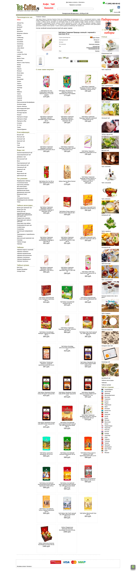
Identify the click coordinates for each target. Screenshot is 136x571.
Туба (18, 196)
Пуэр (18, 143)
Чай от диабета (106, 231)
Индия (106, 403)
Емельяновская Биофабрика (25, 102)
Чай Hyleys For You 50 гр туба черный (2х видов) (46, 182)
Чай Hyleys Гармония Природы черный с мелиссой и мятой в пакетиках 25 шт (67, 119)
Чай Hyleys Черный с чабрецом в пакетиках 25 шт (88, 151)
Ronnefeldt (20, 79)
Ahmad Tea (20, 23)
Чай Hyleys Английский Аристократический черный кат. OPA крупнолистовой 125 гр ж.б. (67, 485)
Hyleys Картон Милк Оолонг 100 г (67, 182)
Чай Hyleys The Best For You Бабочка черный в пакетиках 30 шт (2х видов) (67, 92)
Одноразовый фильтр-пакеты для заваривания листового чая (24, 215)
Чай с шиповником (107, 85)
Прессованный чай (22, 165)
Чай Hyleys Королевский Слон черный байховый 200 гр (88, 299)
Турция (107, 443)
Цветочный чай (21, 175)
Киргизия (107, 414)
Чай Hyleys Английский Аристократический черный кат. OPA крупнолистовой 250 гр (67, 424)
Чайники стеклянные (23, 257)
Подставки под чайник (24, 223)
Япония (107, 452)
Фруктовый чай (21, 173)
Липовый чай (106, 118)
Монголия (107, 422)
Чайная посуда (21, 242)
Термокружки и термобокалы (26, 234)
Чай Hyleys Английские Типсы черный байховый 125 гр (46, 510)
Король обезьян (22, 106)
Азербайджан (109, 389)
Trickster (19, 85)
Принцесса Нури (22, 119)
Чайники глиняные (22, 251)
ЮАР (106, 450)
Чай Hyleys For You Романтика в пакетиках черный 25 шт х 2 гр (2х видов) (46, 93)
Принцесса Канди (22, 117)
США (106, 437)
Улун (18, 145)
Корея (106, 418)
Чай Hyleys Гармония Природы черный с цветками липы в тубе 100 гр (67, 269)
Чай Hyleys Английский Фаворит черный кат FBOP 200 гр (46, 333)
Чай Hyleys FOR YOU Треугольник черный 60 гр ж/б (88, 273)
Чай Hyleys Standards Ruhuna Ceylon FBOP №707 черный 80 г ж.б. (88, 394)
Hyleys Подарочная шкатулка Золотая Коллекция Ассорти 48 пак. (67, 529)
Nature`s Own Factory (23, 62)
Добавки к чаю (21, 157)
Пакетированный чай (23, 163)
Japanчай (20, 46)
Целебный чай (106, 378)
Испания (107, 408)
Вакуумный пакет (22, 188)
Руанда (107, 433)
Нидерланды (108, 426)
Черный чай (20, 147)
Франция (107, 445)
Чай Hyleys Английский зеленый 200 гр (67, 302)
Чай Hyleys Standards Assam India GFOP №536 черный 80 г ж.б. (67, 394)
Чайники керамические (24, 253)
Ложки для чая (21, 209)
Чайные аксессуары (108, 380)
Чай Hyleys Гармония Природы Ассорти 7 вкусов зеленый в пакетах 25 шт (88, 88)
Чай (53, 4)
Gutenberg (20, 44)
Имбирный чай (106, 215)
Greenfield (20, 41)
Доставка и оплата (71, 2)
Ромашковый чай (107, 53)
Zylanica (19, 96)
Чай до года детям (107, 134)
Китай (106, 416)
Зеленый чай (21, 139)
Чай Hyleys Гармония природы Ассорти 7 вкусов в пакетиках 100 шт (88, 416)
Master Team (20, 58)
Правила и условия (75, 5)
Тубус (18, 202)
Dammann (20, 39)
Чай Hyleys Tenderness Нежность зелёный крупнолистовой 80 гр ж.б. (46, 364)
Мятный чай (105, 150)
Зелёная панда (21, 104)
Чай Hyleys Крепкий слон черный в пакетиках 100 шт (88, 238)
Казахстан (108, 410)
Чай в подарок (106, 313)
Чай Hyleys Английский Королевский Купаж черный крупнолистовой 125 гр (46, 484)
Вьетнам (107, 397)
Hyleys (44, 16)
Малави (107, 420)
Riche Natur (20, 73)
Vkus (18, 89)
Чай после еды (106, 263)
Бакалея (48, 8)
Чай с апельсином (107, 279)
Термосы (19, 236)
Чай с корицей (106, 102)
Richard (19, 71)
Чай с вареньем (106, 69)
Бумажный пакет (22, 194)
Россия (107, 431)
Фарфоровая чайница (23, 180)
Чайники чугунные (22, 261)
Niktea (19, 66)
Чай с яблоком (106, 199)
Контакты (81, 2)
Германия (107, 399)
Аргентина (108, 391)
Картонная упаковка (23, 184)
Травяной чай (21, 169)
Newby (19, 64)
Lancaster (20, 52)
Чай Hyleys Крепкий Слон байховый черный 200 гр (88, 207)
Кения (106, 412)
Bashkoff (19, 27)
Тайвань (107, 439)
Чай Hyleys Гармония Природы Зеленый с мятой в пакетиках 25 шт (67, 148)
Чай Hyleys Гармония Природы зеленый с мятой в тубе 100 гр (67, 329)
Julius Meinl (20, 48)
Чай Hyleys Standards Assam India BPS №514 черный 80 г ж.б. (46, 424)
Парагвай (107, 427)
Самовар (19, 240)
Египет (107, 401)
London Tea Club (22, 54)
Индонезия (108, 404)
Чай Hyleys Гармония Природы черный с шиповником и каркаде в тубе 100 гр (46, 239)
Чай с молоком (106, 166)
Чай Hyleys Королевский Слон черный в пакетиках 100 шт (46, 299)
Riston (19, 77)
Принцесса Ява (21, 121)
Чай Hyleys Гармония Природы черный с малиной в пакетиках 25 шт (88, 118)
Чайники (19, 244)
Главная (38, 16)
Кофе (46, 4)
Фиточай (19, 171)
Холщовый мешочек (23, 198)
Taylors (19, 83)
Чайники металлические (24, 255)
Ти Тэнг (19, 125)
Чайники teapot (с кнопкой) (25, 249)
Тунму (19, 127)
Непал (106, 424)
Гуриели (19, 100)
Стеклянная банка (22, 182)
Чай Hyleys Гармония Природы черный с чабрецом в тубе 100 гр (46, 269)
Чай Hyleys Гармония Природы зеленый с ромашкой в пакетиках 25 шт (46, 148)
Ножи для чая (21, 211)
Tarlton (19, 81)
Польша (107, 429)
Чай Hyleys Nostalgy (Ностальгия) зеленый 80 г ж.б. (67, 348)
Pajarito (19, 69)
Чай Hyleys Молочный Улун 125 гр (88, 514)
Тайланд (107, 441)
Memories (20, 60)
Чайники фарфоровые (24, 259)
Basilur (19, 29)
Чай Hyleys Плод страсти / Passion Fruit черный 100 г (67, 212)
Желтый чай (20, 137)
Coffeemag (20, 37)
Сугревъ (19, 123)
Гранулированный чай (24, 154)
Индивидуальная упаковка (25, 200)
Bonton (19, 35)
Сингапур (107, 435)
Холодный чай (106, 247)
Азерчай (19, 98)
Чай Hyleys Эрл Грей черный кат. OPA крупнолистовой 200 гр (88, 333)
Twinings (19, 87)
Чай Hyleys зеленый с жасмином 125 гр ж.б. (46, 453)
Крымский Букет (22, 110)
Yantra (19, 94)
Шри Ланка (96, 37)
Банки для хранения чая (24, 207)
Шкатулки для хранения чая (25, 238)
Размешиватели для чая (24, 225)
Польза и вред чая (107, 329)
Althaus (19, 25)
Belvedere (20, 31)
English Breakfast (22, 269)
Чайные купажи (106, 385)
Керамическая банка (23, 190)
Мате (18, 161)
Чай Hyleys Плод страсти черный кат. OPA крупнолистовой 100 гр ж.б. (88, 454)
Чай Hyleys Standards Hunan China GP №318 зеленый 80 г (46, 393)
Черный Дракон (21, 129)
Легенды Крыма (22, 112)
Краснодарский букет (23, 108)
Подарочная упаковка (23, 218)
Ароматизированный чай (24, 152)
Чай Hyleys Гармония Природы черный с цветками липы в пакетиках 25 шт (46, 119)
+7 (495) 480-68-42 (112, 4)
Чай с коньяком (106, 182)
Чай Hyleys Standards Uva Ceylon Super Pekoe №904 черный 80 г (88, 364)
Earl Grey (19, 267)
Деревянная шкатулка (23, 192)
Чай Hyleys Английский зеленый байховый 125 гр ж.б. (67, 454)
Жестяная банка (22, 186)
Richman (19, 75)
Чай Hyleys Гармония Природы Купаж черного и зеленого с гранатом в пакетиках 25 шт (88, 179)
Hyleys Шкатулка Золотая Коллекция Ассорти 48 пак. (46, 543)
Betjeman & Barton (22, 33)
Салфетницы (21, 227)
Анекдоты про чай (107, 345)
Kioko (18, 50)
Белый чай (20, 134)
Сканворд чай (106, 362)
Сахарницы (20, 229)
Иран (106, 406)
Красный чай (21, 141)
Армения (107, 393)
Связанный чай (21, 167)
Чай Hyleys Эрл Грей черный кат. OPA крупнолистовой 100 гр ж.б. (67, 515)
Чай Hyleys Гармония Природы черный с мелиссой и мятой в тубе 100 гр (67, 239)
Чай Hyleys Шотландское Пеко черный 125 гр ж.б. (88, 479)
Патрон (19, 114)
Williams (19, 91)
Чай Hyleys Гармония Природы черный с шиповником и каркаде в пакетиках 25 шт (46, 209)
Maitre (19, 56)
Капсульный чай (22, 159)
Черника (97, 51)
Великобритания (110, 395)
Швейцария (108, 447)
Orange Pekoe (21, 271)
